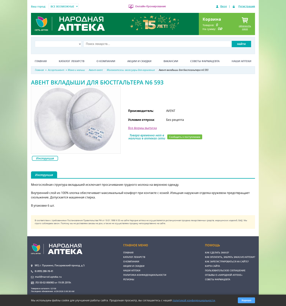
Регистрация (246, 6)
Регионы (128, 279)
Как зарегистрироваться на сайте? (227, 261)
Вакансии (171, 61)
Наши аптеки (241, 61)
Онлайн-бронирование (150, 6)
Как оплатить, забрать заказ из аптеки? (230, 257)
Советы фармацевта (205, 61)
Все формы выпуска (142, 128)
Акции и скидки (139, 61)
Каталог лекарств (71, 61)
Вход (223, 6)
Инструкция (45, 158)
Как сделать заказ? (217, 252)
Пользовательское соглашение (225, 270)
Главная (41, 61)
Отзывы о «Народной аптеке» (224, 275)
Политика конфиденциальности (144, 275)
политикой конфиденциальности (193, 300)
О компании (106, 61)
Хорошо (246, 300)
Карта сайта (212, 266)
